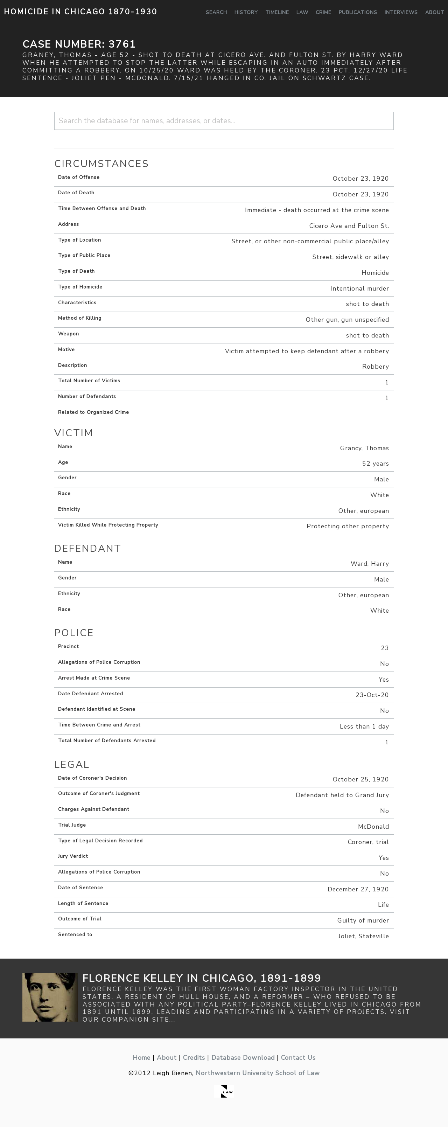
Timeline (277, 12)
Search (216, 12)
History (246, 12)
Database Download (243, 1057)
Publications (358, 12)
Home (141, 1057)
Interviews (401, 12)
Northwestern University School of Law (258, 1073)
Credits (194, 1057)
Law (302, 12)
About (434, 12)
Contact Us (298, 1057)
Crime (323, 12)
